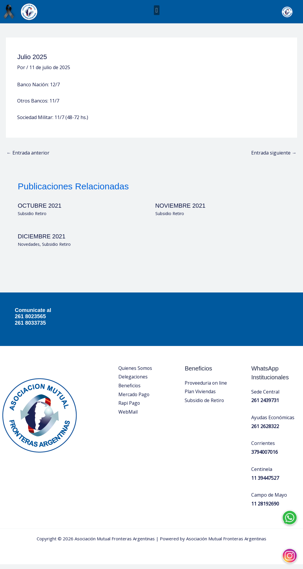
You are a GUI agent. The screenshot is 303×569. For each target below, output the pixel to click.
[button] (156, 10)
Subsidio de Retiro (205, 405)
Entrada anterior (28, 157)
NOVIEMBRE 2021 (180, 210)
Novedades (29, 249)
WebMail (128, 416)
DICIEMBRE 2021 (41, 241)
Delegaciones (133, 381)
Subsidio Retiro (32, 218)
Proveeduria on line (206, 387)
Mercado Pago (134, 399)
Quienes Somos (135, 373)
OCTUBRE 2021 (40, 210)
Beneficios (129, 390)
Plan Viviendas (201, 396)
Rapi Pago (129, 408)
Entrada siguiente (273, 157)
